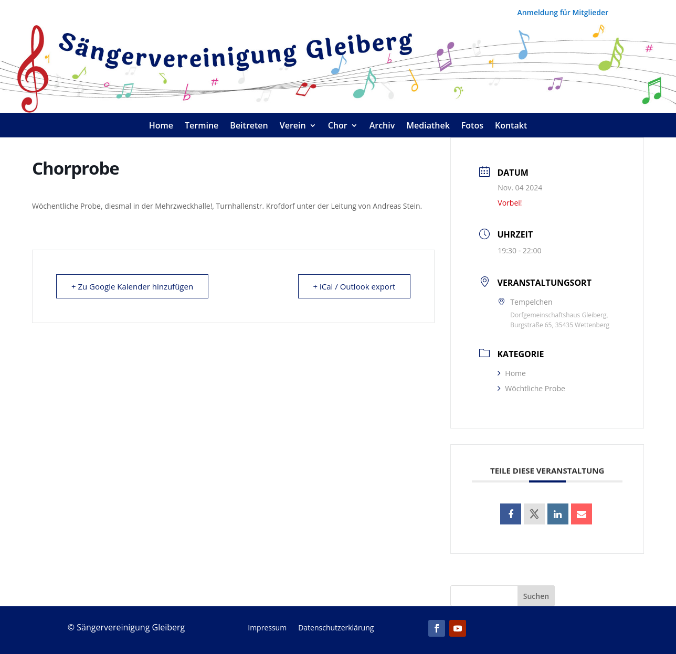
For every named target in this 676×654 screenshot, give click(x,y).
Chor (337, 126)
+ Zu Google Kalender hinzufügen (132, 286)
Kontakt (511, 126)
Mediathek (428, 126)
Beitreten (249, 126)
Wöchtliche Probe (531, 388)
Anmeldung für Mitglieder (562, 13)
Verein (293, 126)
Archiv (382, 126)
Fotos (472, 126)
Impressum (267, 628)
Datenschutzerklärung (336, 628)
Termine (201, 126)
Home (161, 126)
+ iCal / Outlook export (354, 286)
